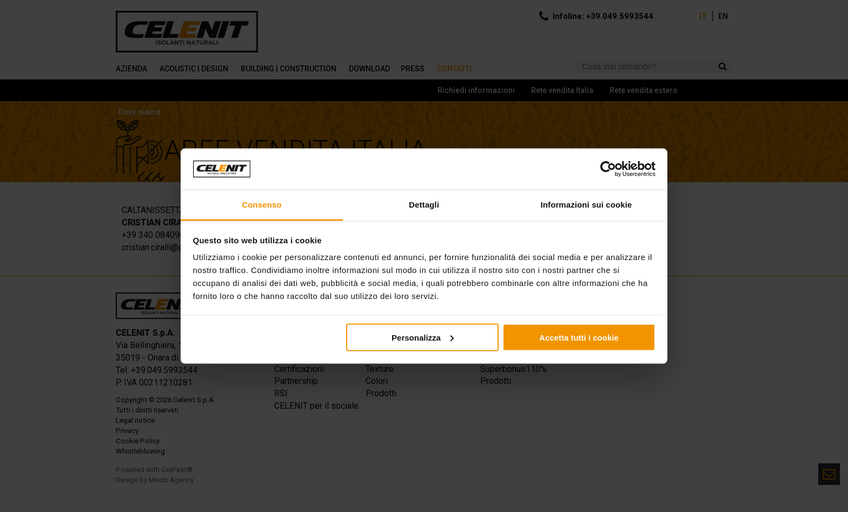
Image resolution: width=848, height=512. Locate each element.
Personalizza (423, 337)
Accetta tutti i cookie (579, 337)
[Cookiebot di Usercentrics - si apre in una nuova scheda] (608, 169)
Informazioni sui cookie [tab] (586, 204)
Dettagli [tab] (424, 204)
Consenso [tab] (261, 204)
